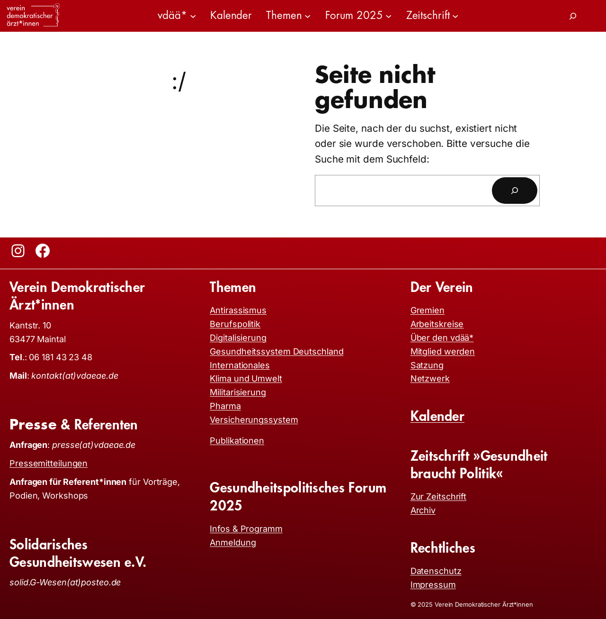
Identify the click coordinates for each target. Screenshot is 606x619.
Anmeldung (233, 542)
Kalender (437, 416)
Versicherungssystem (254, 420)
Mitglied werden (442, 351)
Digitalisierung (238, 338)
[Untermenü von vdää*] (193, 16)
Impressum (433, 585)
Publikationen (237, 441)
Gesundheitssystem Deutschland (276, 351)
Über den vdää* (442, 338)
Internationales (240, 365)
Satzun (424, 365)
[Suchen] (514, 190)
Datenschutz (436, 571)
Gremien (427, 310)
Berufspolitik (235, 324)
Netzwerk (430, 378)
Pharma (225, 406)
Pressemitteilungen (48, 463)
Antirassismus (238, 310)
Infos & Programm (246, 529)
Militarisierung (238, 392)
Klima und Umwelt (246, 378)
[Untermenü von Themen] (307, 16)
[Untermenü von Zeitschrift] (455, 16)
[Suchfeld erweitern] (573, 16)
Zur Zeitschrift (438, 496)
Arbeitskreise (437, 324)
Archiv (423, 510)
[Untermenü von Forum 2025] (388, 16)
